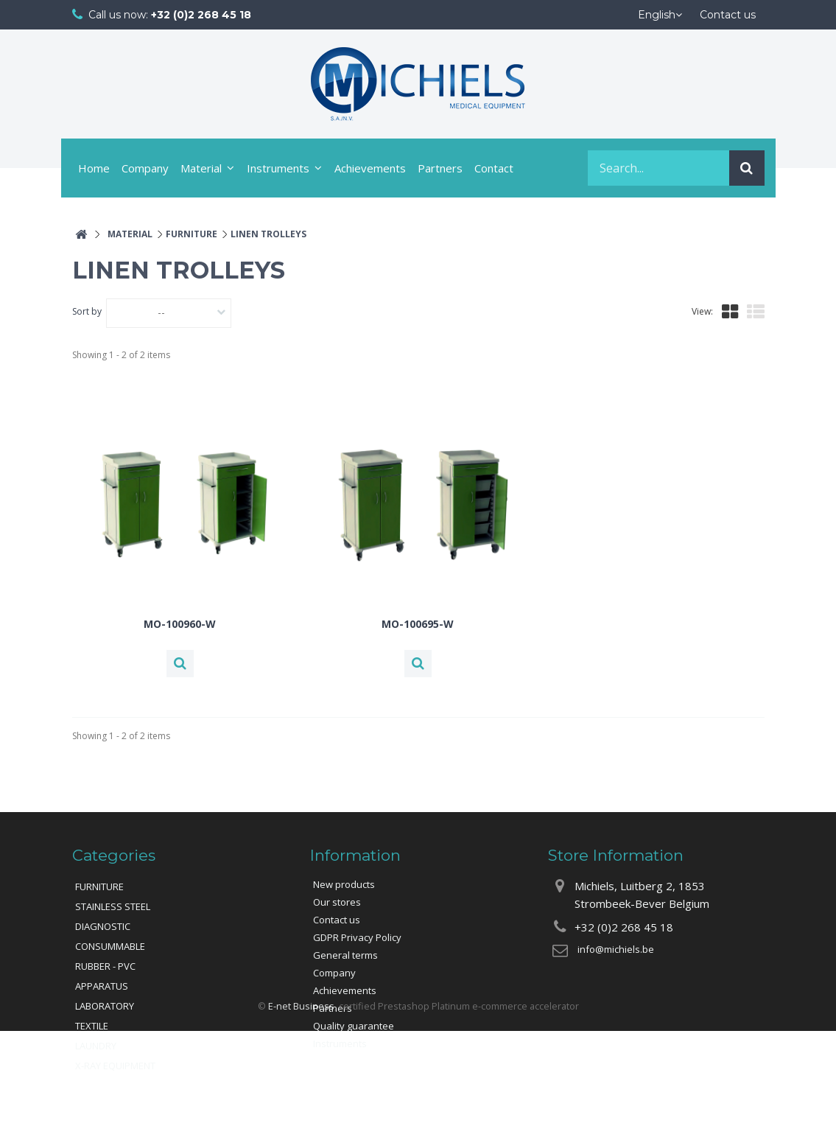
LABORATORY (104, 1006)
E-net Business (301, 1100)
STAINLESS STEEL (112, 906)
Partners (440, 168)
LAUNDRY (95, 1045)
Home (94, 168)
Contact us (336, 919)
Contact (493, 168)
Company (145, 168)
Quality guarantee (353, 1025)
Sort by (87, 311)
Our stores (337, 902)
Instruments (278, 168)
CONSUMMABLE (110, 946)
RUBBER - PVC (105, 966)
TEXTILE (91, 1025)
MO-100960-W (180, 624)
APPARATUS (101, 986)
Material (201, 168)
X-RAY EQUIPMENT (115, 1065)
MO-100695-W (418, 624)
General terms (345, 955)
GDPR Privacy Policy (357, 937)
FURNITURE (99, 886)
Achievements (370, 168)
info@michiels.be (615, 949)
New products (344, 884)
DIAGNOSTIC (102, 926)
